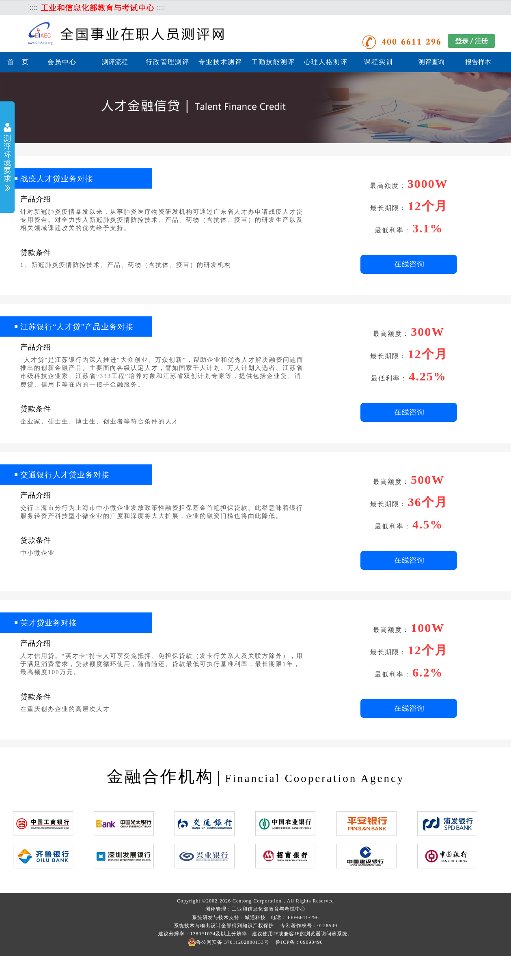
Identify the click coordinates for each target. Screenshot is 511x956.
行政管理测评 (168, 61)
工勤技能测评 (273, 61)
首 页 (18, 61)
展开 (7, 158)
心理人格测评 (326, 61)
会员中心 (62, 61)
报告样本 (478, 61)
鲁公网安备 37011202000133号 (228, 942)
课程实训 (378, 61)
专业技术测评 (220, 61)
